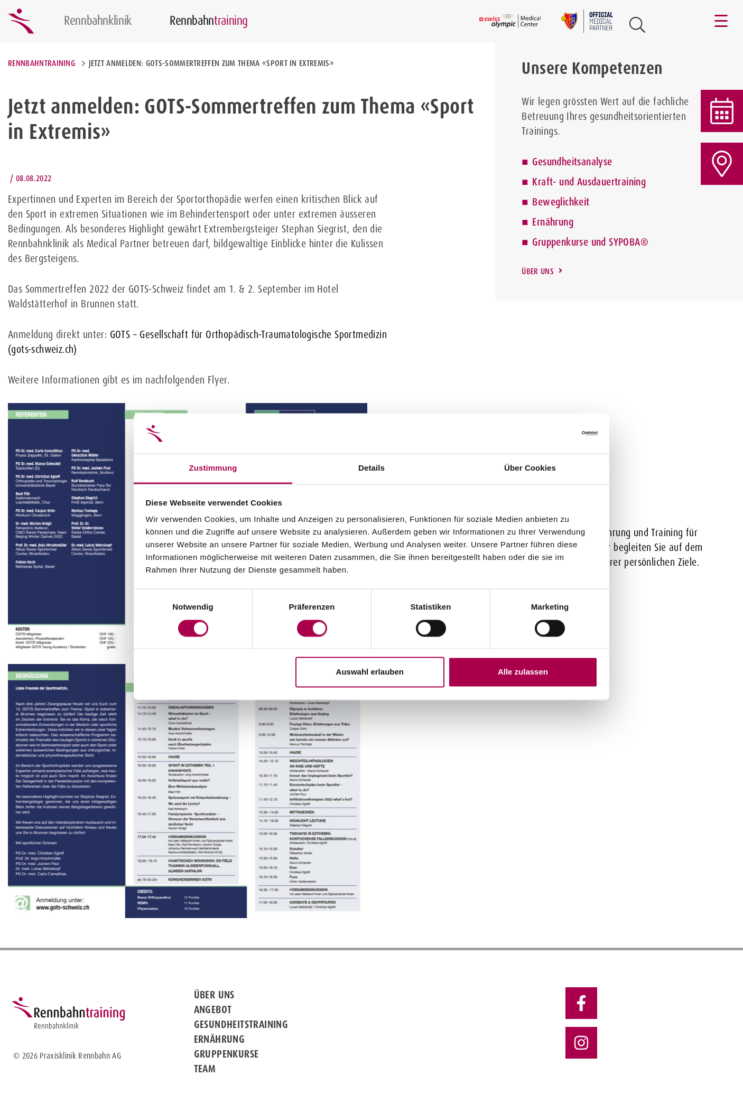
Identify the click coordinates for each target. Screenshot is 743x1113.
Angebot (213, 1009)
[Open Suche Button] (637, 25)
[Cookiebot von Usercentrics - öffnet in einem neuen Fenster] (551, 433)
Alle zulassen (523, 672)
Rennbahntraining (41, 63)
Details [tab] (371, 468)
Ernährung (552, 222)
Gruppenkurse (226, 1054)
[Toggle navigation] (722, 21)
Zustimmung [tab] (213, 468)
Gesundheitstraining (241, 1024)
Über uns (538, 271)
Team (205, 1068)
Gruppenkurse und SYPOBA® (590, 242)
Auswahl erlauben (370, 672)
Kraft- (544, 182)
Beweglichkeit (560, 202)
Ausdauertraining (611, 182)
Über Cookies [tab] (530, 468)
